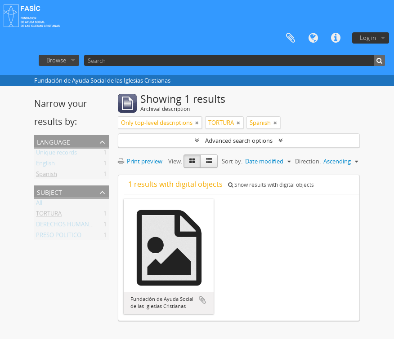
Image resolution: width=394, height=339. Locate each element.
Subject (49, 191)
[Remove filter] (197, 122)
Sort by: (232, 161)
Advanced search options (239, 140)
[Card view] (192, 161)
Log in (368, 38)
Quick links (335, 38)
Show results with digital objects (271, 185)
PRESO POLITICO (58, 237)
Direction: (308, 161)
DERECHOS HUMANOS (66, 226)
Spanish (46, 176)
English (45, 165)
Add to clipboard (202, 299)
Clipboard (290, 38)
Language (313, 38)
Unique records (56, 154)
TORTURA (49, 215)
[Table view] (209, 161)
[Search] (234, 60)
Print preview (140, 161)
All (39, 204)
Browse (56, 60)
